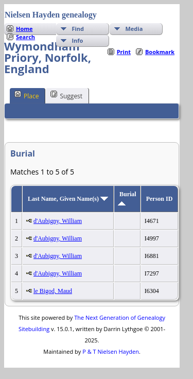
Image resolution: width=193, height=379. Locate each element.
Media (134, 28)
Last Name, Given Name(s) (68, 198)
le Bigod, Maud (52, 291)
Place (26, 95)
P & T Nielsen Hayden (110, 351)
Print (124, 52)
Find (78, 28)
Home (24, 28)
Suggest (66, 95)
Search (25, 37)
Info (77, 40)
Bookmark (159, 52)
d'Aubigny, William (57, 221)
